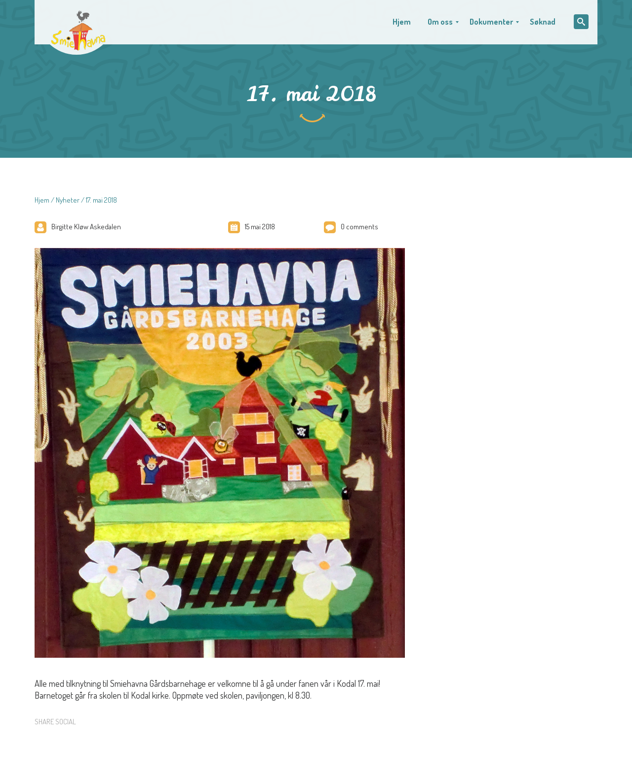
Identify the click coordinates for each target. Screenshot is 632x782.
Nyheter (67, 200)
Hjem (42, 200)
